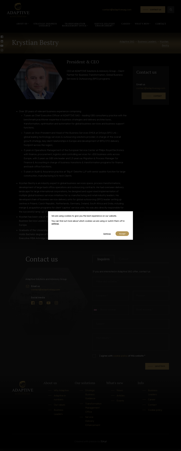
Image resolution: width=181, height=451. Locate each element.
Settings (104, 233)
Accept (121, 233)
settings (55, 223)
